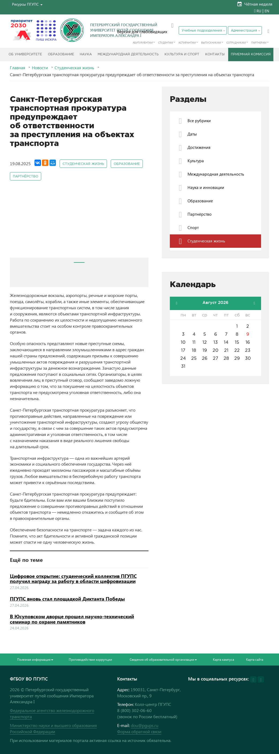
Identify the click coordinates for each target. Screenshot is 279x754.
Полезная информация (35, 660)
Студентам (165, 42)
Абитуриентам (143, 42)
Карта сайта (254, 660)
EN (267, 10)
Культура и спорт (182, 54)
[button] (27, 4)
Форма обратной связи (139, 731)
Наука (86, 54)
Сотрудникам (236, 42)
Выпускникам (211, 42)
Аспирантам (187, 42)
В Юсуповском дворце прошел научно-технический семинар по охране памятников (72, 619)
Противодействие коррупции (90, 660)
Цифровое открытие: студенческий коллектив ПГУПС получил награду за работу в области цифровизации (73, 578)
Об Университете (25, 54)
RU (259, 10)
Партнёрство (25, 176)
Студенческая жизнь (74, 67)
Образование (61, 54)
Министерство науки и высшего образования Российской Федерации (53, 728)
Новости (40, 67)
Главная (17, 67)
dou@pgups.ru (144, 725)
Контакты (215, 54)
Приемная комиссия (251, 54)
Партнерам (258, 42)
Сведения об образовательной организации (163, 660)
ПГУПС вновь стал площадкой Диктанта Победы (67, 598)
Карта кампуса (223, 660)
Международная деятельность (128, 54)
